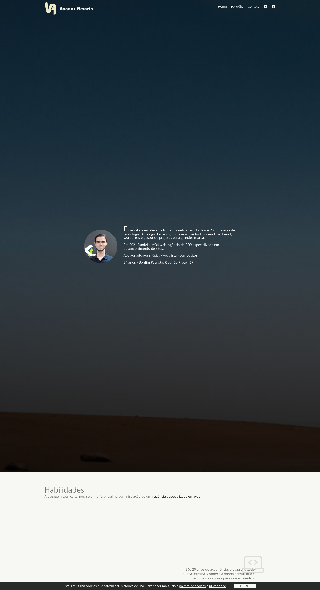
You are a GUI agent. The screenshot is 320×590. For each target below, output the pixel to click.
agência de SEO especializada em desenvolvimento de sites (171, 246)
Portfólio (237, 10)
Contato (253, 10)
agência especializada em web (177, 496)
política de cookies (192, 586)
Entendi (245, 586)
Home (222, 10)
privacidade (217, 586)
